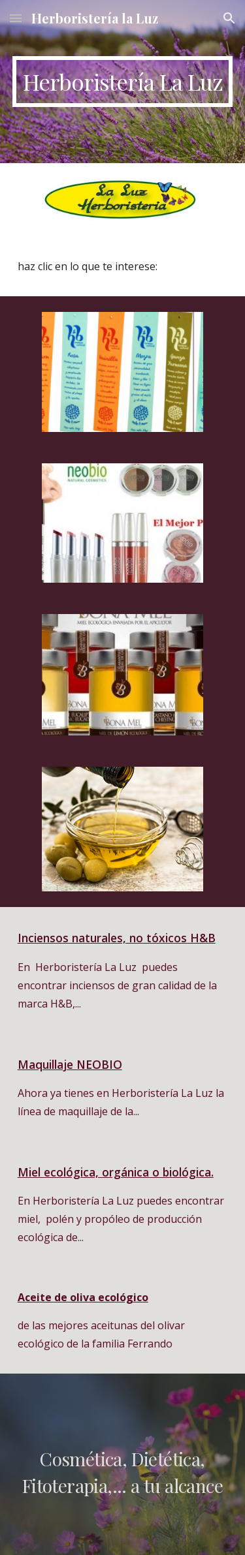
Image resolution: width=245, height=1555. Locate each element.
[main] (122, 81)
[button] (15, 18)
